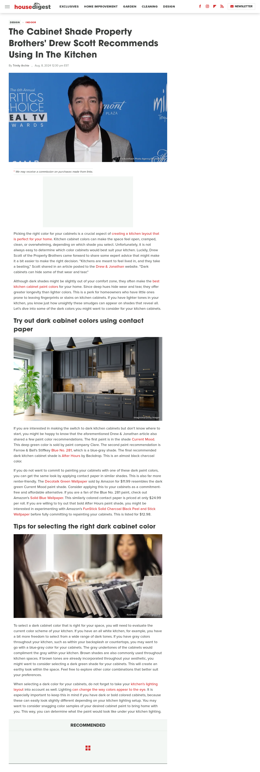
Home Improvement (101, 6)
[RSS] (222, 7)
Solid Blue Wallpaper (46, 497)
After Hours (71, 455)
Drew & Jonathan (110, 266)
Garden (129, 6)
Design (169, 6)
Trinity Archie (21, 65)
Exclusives (69, 6)
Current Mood (143, 439)
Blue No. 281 (61, 450)
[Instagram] (207, 7)
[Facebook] (200, 7)
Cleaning (150, 6)
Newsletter (241, 6)
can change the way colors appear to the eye (108, 689)
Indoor (31, 22)
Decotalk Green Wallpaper (66, 481)
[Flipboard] (214, 7)
